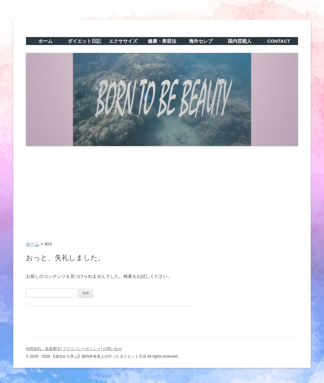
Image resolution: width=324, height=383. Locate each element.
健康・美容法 (162, 41)
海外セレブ (201, 41)
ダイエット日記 (84, 41)
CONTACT (278, 41)
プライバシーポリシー (82, 349)
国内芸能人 (240, 41)
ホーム (45, 41)
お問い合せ (112, 349)
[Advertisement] (162, 194)
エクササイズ (123, 41)
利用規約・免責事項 (43, 349)
